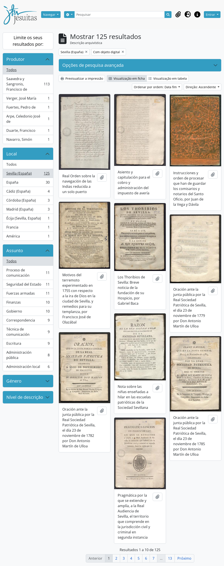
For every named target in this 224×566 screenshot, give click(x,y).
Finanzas (28, 303)
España (28, 183)
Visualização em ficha (127, 78)
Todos (11, 69)
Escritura (28, 344)
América (28, 237)
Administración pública (28, 355)
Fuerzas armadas (28, 294)
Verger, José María (28, 99)
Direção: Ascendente (201, 87)
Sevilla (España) (28, 174)
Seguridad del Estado (28, 285)
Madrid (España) (28, 210)
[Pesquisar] (119, 14)
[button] (178, 14)
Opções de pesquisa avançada (93, 65)
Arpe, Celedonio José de (28, 119)
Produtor (15, 59)
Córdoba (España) (28, 201)
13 (170, 558)
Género (13, 381)
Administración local (28, 367)
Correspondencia (28, 321)
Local (11, 154)
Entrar (211, 14)
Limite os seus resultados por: (28, 41)
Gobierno (28, 312)
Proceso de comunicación (28, 273)
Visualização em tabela (168, 78)
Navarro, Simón (28, 140)
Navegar (49, 14)
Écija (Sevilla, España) (28, 219)
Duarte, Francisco (28, 131)
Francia (28, 228)
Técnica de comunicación (28, 332)
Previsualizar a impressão (82, 78)
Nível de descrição (24, 397)
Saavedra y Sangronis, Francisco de (28, 84)
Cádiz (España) (28, 192)
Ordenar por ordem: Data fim (156, 87)
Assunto (14, 250)
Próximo (184, 558)
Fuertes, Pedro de (28, 108)
